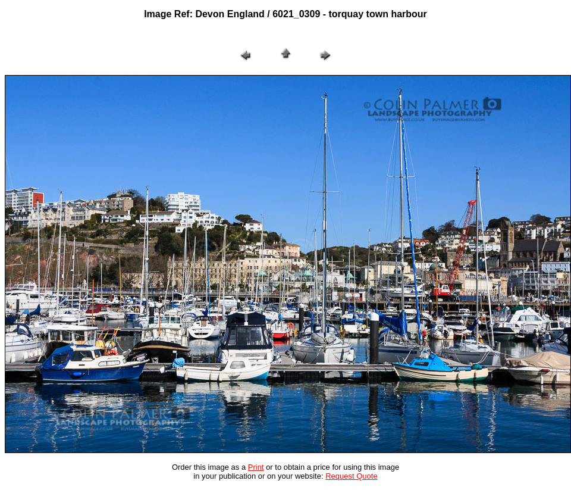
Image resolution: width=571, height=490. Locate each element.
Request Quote (351, 476)
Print (256, 467)
